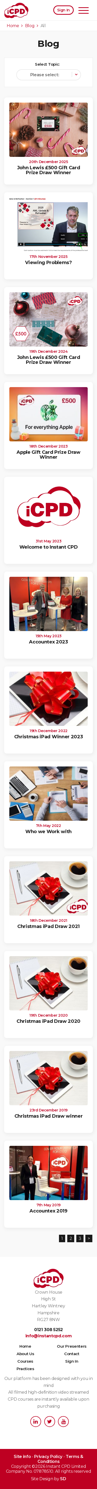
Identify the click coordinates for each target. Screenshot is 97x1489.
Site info (22, 1456)
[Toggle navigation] (83, 11)
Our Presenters (71, 1346)
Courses (25, 1361)
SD (63, 1478)
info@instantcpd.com (48, 1335)
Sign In (63, 10)
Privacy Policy (48, 1456)
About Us (25, 1353)
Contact (71, 1353)
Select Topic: (47, 64)
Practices (25, 1368)
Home (25, 1346)
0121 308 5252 (48, 1329)
